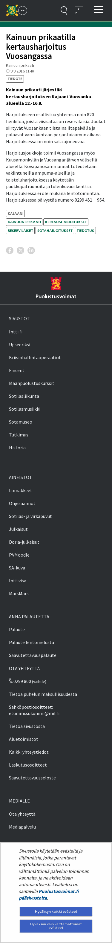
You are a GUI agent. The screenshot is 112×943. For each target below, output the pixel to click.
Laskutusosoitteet (28, 765)
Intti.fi (15, 332)
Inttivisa (17, 581)
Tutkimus (18, 435)
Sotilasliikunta (24, 396)
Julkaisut (18, 529)
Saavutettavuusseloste (32, 778)
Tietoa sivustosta (27, 726)
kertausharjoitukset (66, 222)
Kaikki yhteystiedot (29, 752)
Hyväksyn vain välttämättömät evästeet (56, 926)
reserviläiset (20, 230)
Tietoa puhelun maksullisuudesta (43, 694)
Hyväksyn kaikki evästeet (56, 911)
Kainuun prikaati (24, 222)
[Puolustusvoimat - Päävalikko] (22, 10)
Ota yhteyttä (22, 814)
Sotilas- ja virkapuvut (30, 516)
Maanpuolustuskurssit (31, 383)
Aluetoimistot (23, 739)
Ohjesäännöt (22, 503)
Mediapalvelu (22, 827)
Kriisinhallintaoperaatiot (35, 357)
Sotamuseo (20, 422)
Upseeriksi (19, 344)
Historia (17, 448)
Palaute (17, 629)
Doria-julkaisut (24, 542)
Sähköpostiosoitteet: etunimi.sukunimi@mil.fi (34, 710)
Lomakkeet (20, 490)
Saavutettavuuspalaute (32, 655)
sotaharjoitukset (55, 230)
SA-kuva (17, 568)
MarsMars (19, 593)
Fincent (16, 370)
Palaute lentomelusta (31, 642)
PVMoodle (19, 555)
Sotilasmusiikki (24, 409)
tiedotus (85, 230)
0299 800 (20, 681)
